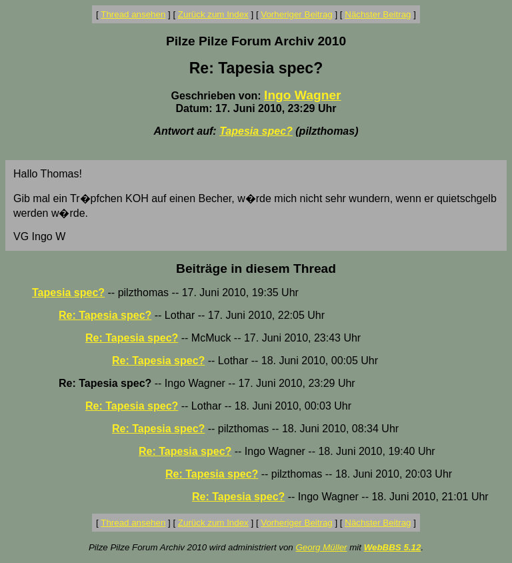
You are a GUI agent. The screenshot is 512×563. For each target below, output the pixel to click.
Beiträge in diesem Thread (256, 268)
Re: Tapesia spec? (105, 315)
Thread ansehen (133, 14)
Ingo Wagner (302, 95)
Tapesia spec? (256, 131)
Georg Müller (321, 547)
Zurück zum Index (213, 14)
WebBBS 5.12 (392, 547)
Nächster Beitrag (378, 14)
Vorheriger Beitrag (296, 14)
